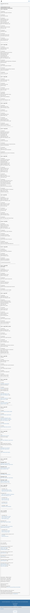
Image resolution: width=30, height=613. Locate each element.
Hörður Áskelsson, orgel (5, 518)
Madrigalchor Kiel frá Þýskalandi (6, 506)
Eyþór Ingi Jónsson (3, 552)
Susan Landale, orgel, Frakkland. (5, 452)
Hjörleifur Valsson (3, 548)
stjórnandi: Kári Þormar (5, 536)
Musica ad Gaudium (4, 503)
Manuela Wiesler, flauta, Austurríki (6, 427)
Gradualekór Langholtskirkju (5, 383)
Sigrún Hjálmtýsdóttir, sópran (5, 393)
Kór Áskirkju (3, 535)
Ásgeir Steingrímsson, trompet (6, 516)
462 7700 (15, 605)
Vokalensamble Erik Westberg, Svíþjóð (6, 411)
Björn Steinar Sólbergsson (4, 395)
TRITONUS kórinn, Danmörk (5, 435)
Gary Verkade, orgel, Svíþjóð (5, 423)
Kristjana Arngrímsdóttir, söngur (6, 490)
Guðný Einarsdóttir (3, 560)
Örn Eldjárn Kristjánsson (4, 549)
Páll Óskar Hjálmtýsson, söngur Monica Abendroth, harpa (5, 468)
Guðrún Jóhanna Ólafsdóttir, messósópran (8, 494)
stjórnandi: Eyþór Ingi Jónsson (5, 527)
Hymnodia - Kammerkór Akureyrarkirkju (7, 526)
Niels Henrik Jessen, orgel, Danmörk (6, 414)
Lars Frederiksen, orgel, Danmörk (5, 474)
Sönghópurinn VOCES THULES (5, 463)
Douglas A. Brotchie (3, 403)
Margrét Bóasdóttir (3, 564)
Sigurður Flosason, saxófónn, (6, 530)
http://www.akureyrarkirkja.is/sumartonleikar (13, 587)
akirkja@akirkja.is (15, 593)
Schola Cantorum (3, 556)
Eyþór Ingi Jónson (3, 399)
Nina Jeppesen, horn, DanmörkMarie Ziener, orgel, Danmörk (5, 448)
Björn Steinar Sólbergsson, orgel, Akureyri (7, 440)
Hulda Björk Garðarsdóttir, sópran (6, 418)
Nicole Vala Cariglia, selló (5, 498)
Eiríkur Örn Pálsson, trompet (6, 517)
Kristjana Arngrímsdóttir (4, 547)
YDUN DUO (2, 388)
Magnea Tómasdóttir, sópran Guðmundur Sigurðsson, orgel (5, 482)
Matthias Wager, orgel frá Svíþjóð (6, 522)
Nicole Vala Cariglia (3, 566)
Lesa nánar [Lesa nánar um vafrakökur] (2, 608)
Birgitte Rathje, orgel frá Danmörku (7, 491)
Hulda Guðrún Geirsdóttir (4, 402)
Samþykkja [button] (15, 611)
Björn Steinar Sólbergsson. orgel (6, 495)
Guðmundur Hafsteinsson (4, 398)
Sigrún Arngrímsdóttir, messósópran (6, 419)
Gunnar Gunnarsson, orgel (5, 532)
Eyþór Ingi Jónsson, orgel (5, 499)
